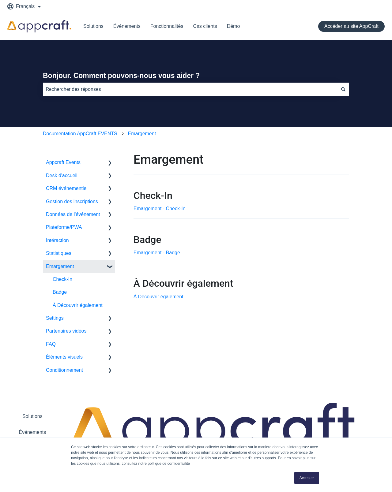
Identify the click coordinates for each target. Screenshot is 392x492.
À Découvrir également (158, 296)
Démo (233, 26)
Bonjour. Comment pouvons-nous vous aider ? (121, 76)
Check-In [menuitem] (62, 279)
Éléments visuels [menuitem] (64, 357)
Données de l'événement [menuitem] (73, 214)
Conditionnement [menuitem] (64, 370)
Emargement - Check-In (160, 208)
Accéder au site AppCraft (351, 26)
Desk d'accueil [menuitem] (61, 175)
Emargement (142, 133)
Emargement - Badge (157, 252)
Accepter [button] (307, 478)
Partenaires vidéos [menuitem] (66, 331)
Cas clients (205, 26)
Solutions (93, 26)
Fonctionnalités (166, 26)
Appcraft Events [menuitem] (63, 162)
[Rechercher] (343, 89)
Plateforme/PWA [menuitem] (64, 227)
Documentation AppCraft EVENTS (80, 133)
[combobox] (190, 89)
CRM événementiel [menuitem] (67, 188)
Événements (127, 26)
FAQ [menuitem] (51, 344)
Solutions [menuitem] (32, 416)
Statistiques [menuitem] (58, 253)
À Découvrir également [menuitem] (78, 305)
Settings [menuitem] (55, 318)
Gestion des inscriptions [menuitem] (72, 201)
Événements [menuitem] (32, 432)
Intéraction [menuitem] (57, 240)
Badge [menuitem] (60, 292)
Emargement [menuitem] (60, 266)
